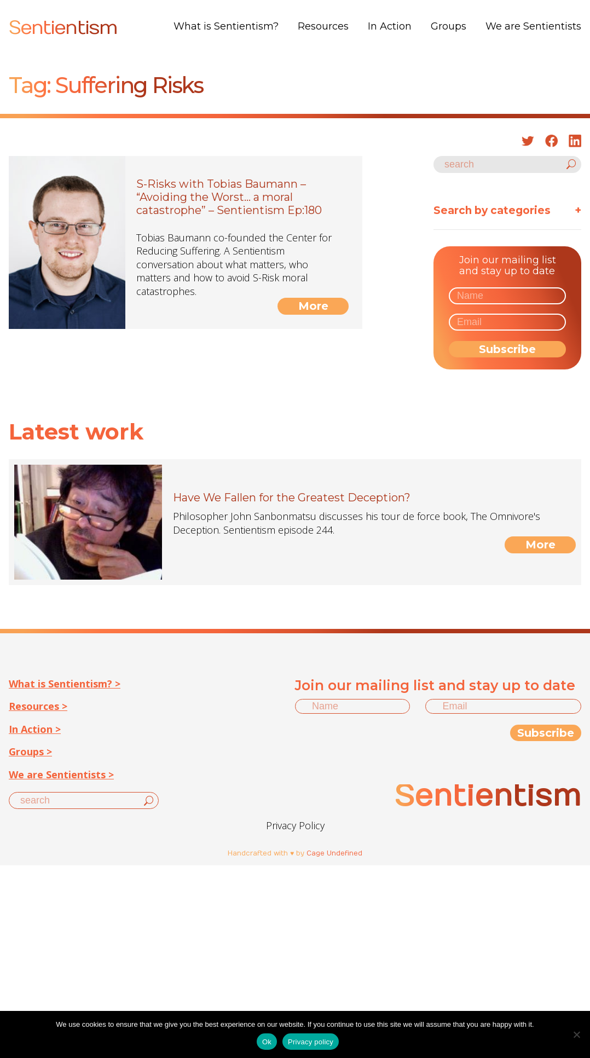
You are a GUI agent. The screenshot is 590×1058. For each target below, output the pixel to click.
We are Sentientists (533, 26)
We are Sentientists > (61, 774)
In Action (390, 26)
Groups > (30, 751)
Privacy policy (310, 1042)
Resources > (38, 706)
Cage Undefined (334, 853)
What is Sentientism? (226, 26)
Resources (323, 26)
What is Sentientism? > (64, 683)
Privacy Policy (295, 825)
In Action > (35, 729)
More (313, 306)
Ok (266, 1042)
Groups (448, 26)
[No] (576, 1034)
